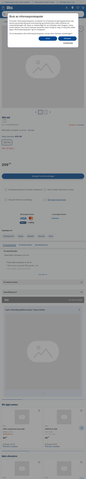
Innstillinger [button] (68, 43)
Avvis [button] (48, 38)
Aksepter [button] (67, 38)
